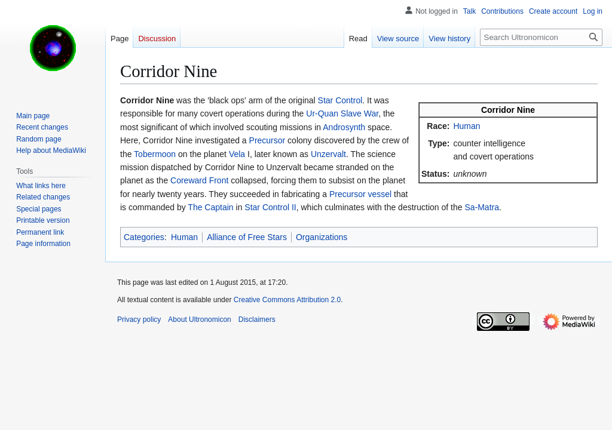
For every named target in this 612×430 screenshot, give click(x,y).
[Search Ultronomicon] (541, 37)
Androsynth (344, 127)
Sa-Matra (481, 207)
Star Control (340, 100)
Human (466, 126)
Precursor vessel (360, 194)
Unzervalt (328, 154)
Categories (144, 237)
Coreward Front (199, 180)
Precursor (267, 140)
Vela (237, 154)
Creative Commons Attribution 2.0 (287, 300)
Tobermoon (155, 154)
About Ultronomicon (199, 319)
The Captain (210, 207)
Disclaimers (257, 319)
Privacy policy (139, 319)
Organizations (321, 237)
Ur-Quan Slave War (342, 113)
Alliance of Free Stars (247, 237)
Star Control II (270, 207)
